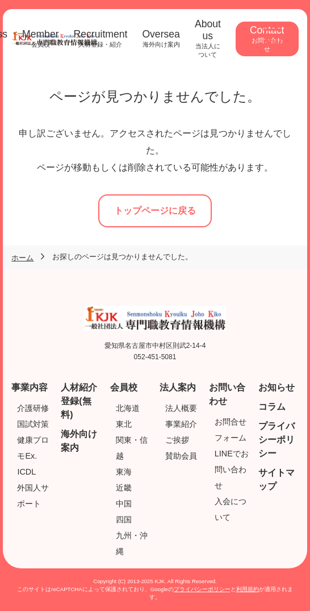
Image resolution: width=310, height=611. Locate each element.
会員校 (123, 387)
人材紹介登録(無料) (79, 401)
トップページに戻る (155, 210)
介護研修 (33, 408)
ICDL (26, 471)
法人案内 (178, 387)
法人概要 (181, 408)
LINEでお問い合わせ (232, 469)
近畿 (124, 487)
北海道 (128, 408)
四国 (124, 519)
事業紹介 (181, 424)
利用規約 (247, 589)
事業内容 (29, 387)
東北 (124, 424)
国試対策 (33, 424)
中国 (124, 503)
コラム (272, 407)
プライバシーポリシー (276, 439)
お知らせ (276, 387)
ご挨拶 (177, 439)
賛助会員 (181, 455)
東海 (124, 471)
